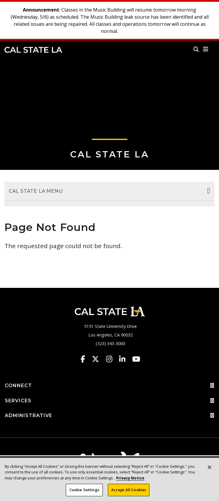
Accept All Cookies (128, 490)
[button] (206, 49)
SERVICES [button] (109, 401)
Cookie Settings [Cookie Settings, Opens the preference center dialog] (84, 490)
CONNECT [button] (109, 386)
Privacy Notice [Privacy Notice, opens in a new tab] (130, 478)
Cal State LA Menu (36, 191)
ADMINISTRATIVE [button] (109, 416)
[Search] (196, 49)
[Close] (209, 467)
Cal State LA (33, 50)
